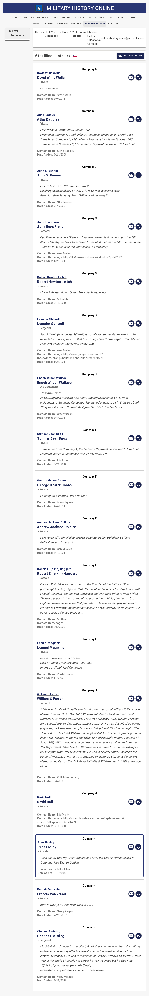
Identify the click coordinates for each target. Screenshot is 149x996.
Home (39, 32)
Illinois (65, 32)
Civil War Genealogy (51, 34)
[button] (73, 73)
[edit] (139, 77)
